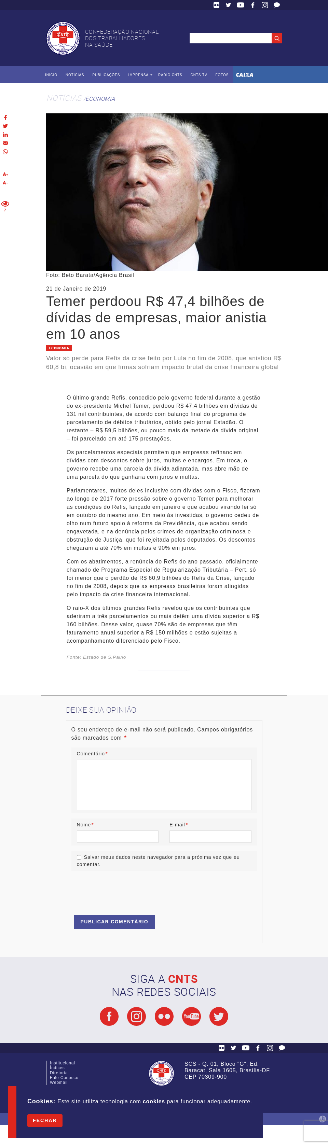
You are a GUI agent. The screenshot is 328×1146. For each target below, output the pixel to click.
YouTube (240, 5)
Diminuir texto (5, 183)
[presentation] (123, 890)
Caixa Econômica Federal (245, 74)
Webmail (59, 1082)
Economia (100, 98)
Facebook (253, 5)
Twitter (228, 5)
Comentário (92, 753)
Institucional (62, 1063)
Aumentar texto (5, 174)
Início (51, 75)
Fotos (222, 75)
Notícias (75, 75)
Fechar (45, 1120)
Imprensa (138, 75)
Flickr (216, 5)
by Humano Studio (322, 1119)
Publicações (106, 75)
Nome (85, 824)
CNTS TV (199, 75)
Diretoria (59, 1073)
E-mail (178, 824)
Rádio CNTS (170, 75)
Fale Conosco (277, 5)
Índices (57, 1067)
